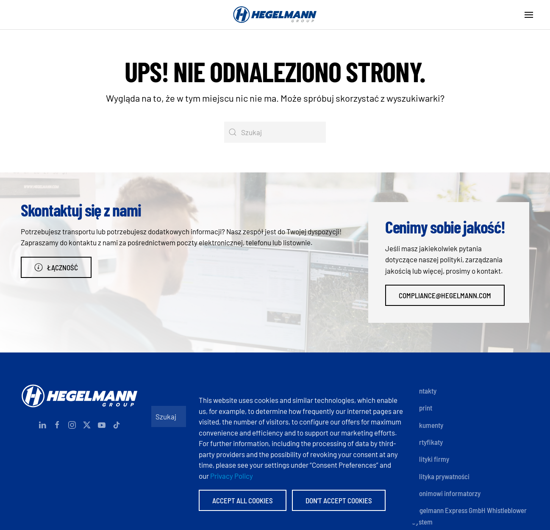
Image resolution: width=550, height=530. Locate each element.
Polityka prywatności (440, 476)
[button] (529, 15)
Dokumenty (427, 425)
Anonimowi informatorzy (446, 493)
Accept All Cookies (242, 500)
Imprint (422, 407)
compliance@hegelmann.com (445, 295)
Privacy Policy (231, 476)
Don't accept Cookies (339, 500)
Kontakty (424, 390)
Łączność (56, 267)
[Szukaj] (275, 132)
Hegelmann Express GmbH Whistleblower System (469, 515)
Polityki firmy (430, 459)
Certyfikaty (427, 442)
